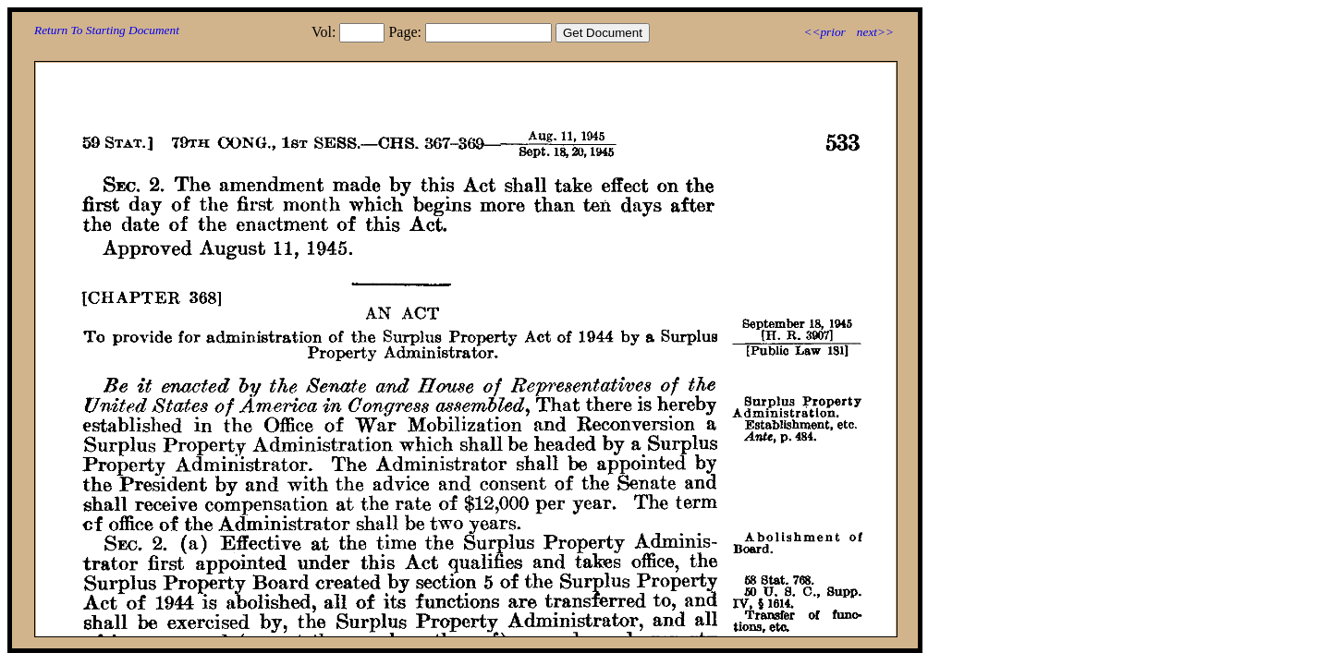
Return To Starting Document (106, 30)
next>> (875, 32)
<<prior (824, 32)
